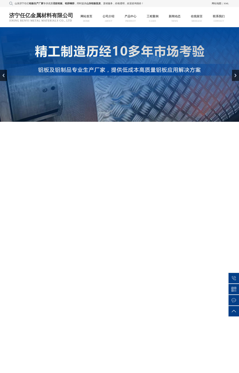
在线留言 (197, 18)
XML (226, 3)
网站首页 (86, 18)
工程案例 (153, 18)
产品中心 (131, 18)
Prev (2, 71)
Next (234, 71)
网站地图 (216, 3)
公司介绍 (108, 18)
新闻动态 (175, 18)
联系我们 (219, 18)
